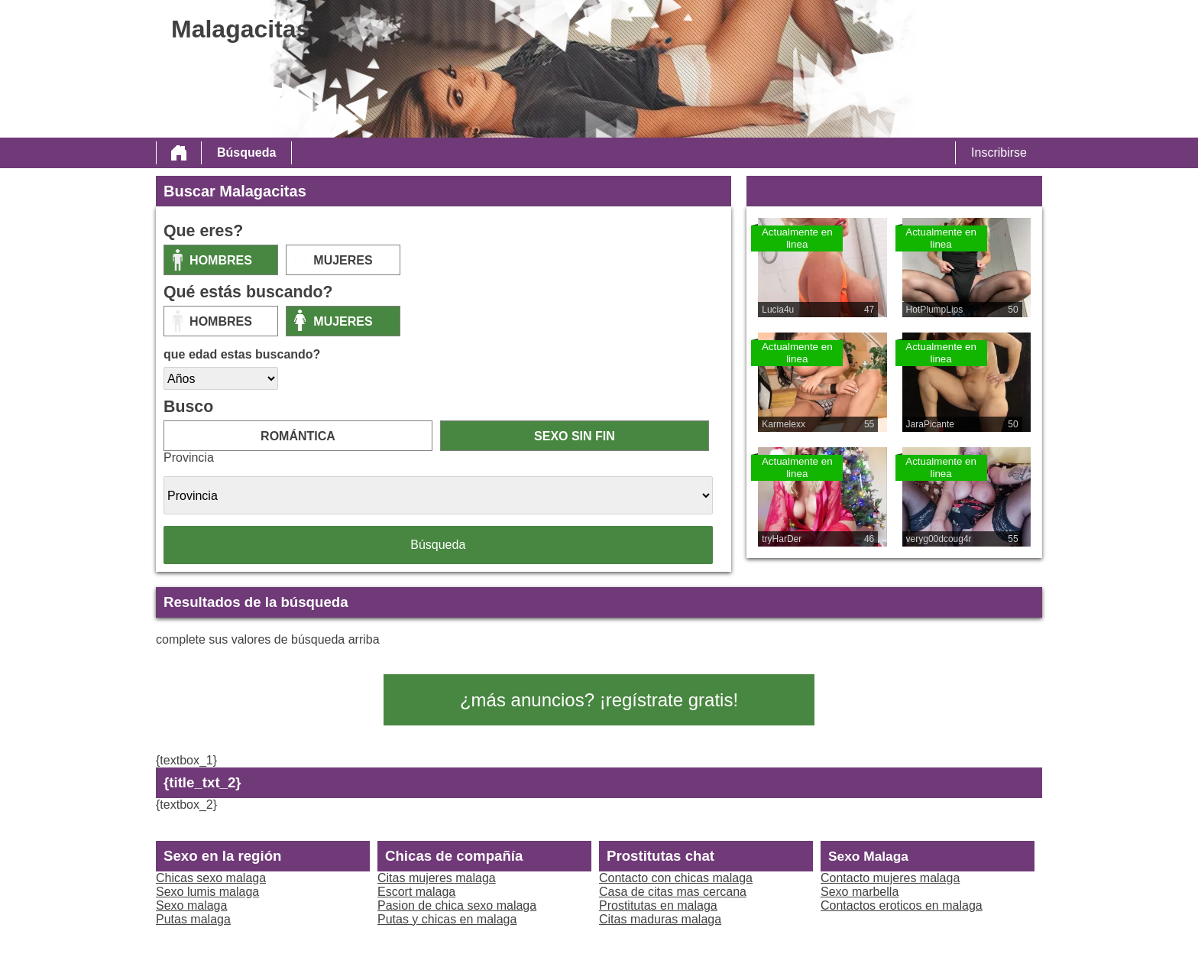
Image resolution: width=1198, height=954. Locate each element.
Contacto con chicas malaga (676, 877)
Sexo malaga (191, 905)
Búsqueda (246, 152)
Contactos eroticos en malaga (902, 905)
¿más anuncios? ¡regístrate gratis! (599, 700)
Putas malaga (193, 919)
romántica (298, 436)
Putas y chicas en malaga (446, 919)
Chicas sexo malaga (211, 877)
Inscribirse (999, 152)
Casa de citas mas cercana (672, 891)
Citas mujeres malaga (436, 877)
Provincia (189, 457)
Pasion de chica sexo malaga (456, 905)
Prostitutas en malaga (658, 905)
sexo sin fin (574, 436)
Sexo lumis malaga (207, 891)
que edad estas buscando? (242, 354)
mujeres (342, 260)
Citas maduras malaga (660, 919)
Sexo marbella (859, 891)
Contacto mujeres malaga (890, 877)
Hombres (220, 260)
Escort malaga (416, 891)
